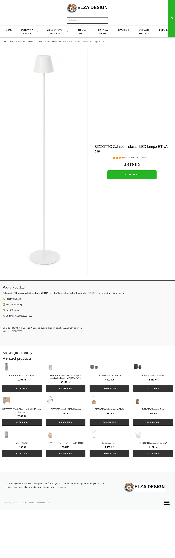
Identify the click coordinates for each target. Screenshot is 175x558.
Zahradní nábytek (144, 31)
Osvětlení (123, 30)
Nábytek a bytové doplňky (21, 42)
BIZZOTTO (17, 331)
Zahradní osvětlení (53, 42)
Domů (9, 30)
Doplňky (164, 30)
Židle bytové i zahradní (55, 31)
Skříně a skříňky (103, 31)
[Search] (171, 18)
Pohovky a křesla (27, 31)
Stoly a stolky (82, 31)
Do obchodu (132, 174)
